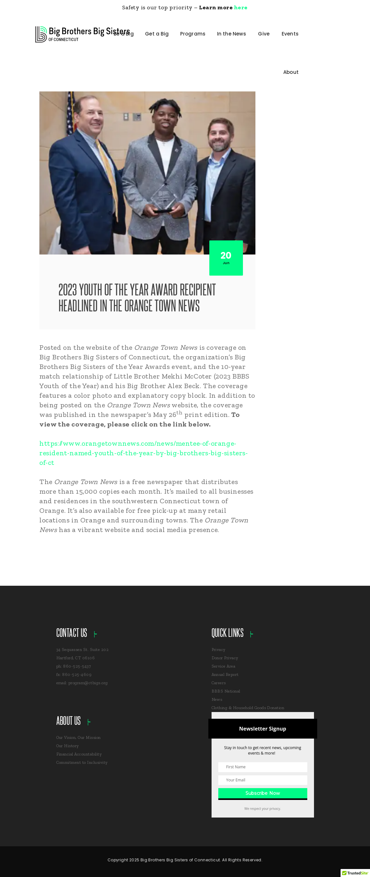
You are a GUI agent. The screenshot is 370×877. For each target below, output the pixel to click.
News (217, 699)
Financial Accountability (79, 754)
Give (263, 33)
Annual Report (225, 674)
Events (290, 33)
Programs (193, 33)
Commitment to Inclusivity (82, 762)
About (291, 72)
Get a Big (157, 33)
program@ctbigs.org (88, 682)
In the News (231, 33)
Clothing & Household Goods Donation (248, 707)
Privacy (219, 649)
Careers (219, 682)
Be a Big (124, 33)
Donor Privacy (225, 657)
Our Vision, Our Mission (78, 737)
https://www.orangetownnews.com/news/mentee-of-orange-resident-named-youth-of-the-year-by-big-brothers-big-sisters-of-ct (143, 453)
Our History (67, 745)
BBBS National (226, 691)
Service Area (224, 666)
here (241, 7)
